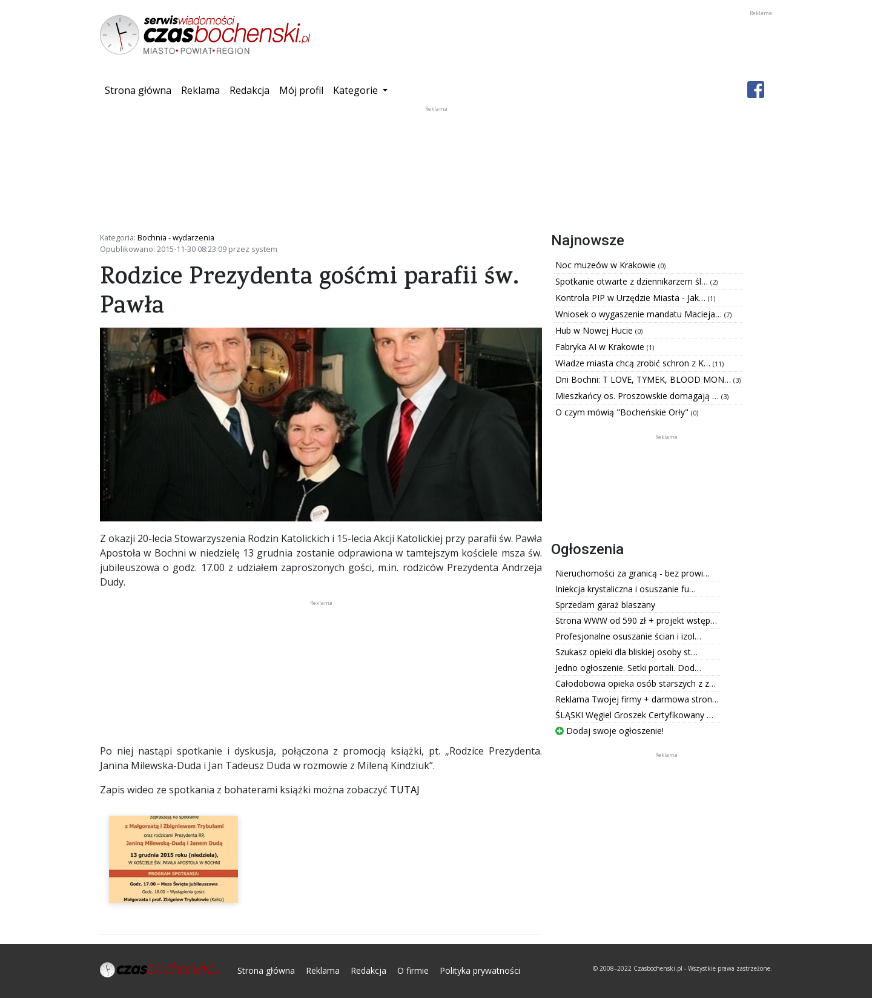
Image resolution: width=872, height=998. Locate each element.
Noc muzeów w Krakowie (606, 265)
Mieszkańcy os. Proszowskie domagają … (638, 396)
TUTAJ (405, 789)
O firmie (413, 970)
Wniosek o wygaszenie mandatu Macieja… (639, 314)
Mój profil (301, 90)
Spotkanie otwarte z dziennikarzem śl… (632, 281)
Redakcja (249, 90)
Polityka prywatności (480, 970)
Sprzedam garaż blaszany (605, 604)
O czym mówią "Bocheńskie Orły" (623, 412)
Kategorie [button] (356, 90)
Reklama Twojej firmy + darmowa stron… (637, 699)
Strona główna (140, 89)
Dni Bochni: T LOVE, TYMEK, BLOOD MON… (644, 379)
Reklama (200, 90)
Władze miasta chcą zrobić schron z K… (634, 363)
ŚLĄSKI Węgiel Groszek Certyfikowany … (634, 715)
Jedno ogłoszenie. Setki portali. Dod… (628, 667)
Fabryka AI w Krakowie (601, 346)
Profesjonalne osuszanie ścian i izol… (628, 636)
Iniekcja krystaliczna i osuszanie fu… (625, 589)
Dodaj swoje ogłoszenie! (609, 730)
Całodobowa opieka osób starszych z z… (635, 683)
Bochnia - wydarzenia (175, 237)
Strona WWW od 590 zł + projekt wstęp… (636, 620)
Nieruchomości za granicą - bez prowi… (632, 573)
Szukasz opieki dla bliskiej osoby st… (626, 652)
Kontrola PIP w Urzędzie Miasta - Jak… (631, 297)
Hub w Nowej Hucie (595, 330)
